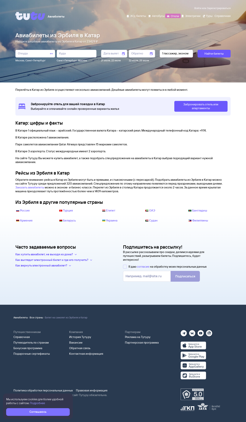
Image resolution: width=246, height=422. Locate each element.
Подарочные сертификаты (31, 353)
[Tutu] (30, 16)
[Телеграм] (184, 332)
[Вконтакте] (192, 332)
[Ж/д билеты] (136, 15)
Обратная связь (80, 348)
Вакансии (75, 342)
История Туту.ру (80, 337)
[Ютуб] (201, 332)
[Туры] (207, 15)
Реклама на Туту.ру (137, 337)
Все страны (36, 317)
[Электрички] (190, 15)
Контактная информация (86, 353)
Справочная (21, 337)
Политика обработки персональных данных (43, 390)
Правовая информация (91, 390)
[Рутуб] (209, 332)
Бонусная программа (27, 348)
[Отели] (173, 15)
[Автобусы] (156, 15)
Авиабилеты (20, 317)
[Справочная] (222, 15)
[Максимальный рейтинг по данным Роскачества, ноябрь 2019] (192, 394)
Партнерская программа (142, 342)
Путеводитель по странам (31, 342)
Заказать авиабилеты (29, 187)
